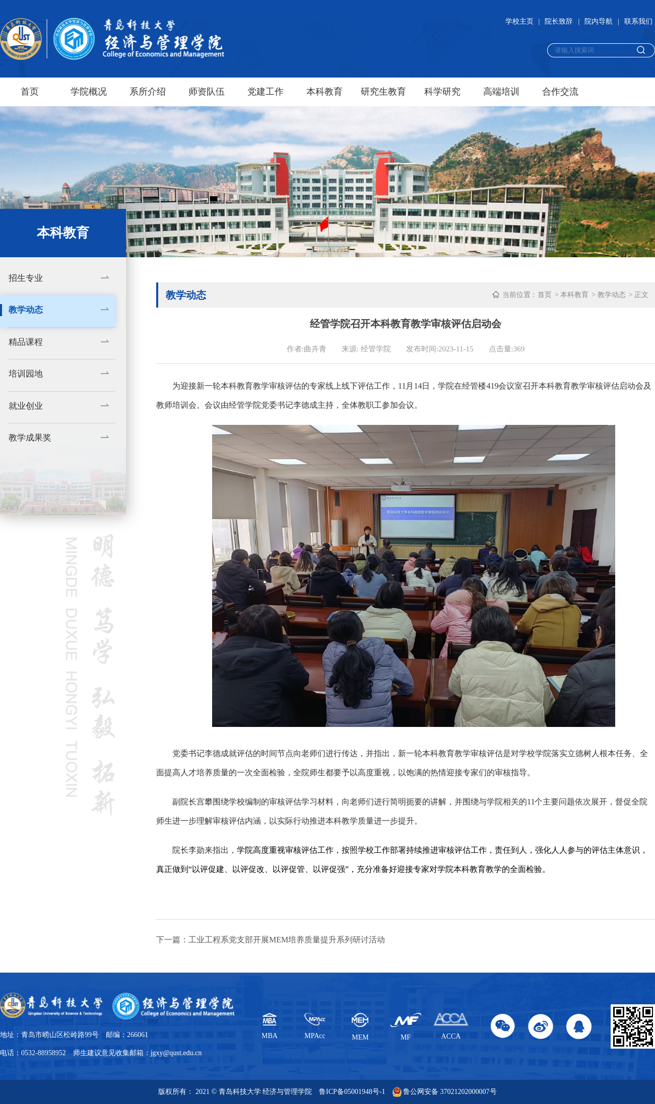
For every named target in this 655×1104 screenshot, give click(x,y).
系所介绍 (147, 92)
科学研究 (442, 92)
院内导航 (598, 21)
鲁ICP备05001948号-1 (352, 1091)
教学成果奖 (30, 438)
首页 (30, 92)
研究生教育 (383, 92)
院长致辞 (559, 21)
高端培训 (501, 92)
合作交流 (560, 92)
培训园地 (26, 374)
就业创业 (26, 406)
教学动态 (26, 310)
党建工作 (265, 92)
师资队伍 (206, 92)
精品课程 (26, 342)
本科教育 (324, 92)
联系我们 (638, 21)
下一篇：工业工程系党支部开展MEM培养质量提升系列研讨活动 (270, 939)
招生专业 (26, 278)
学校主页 (519, 21)
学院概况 (89, 92)
